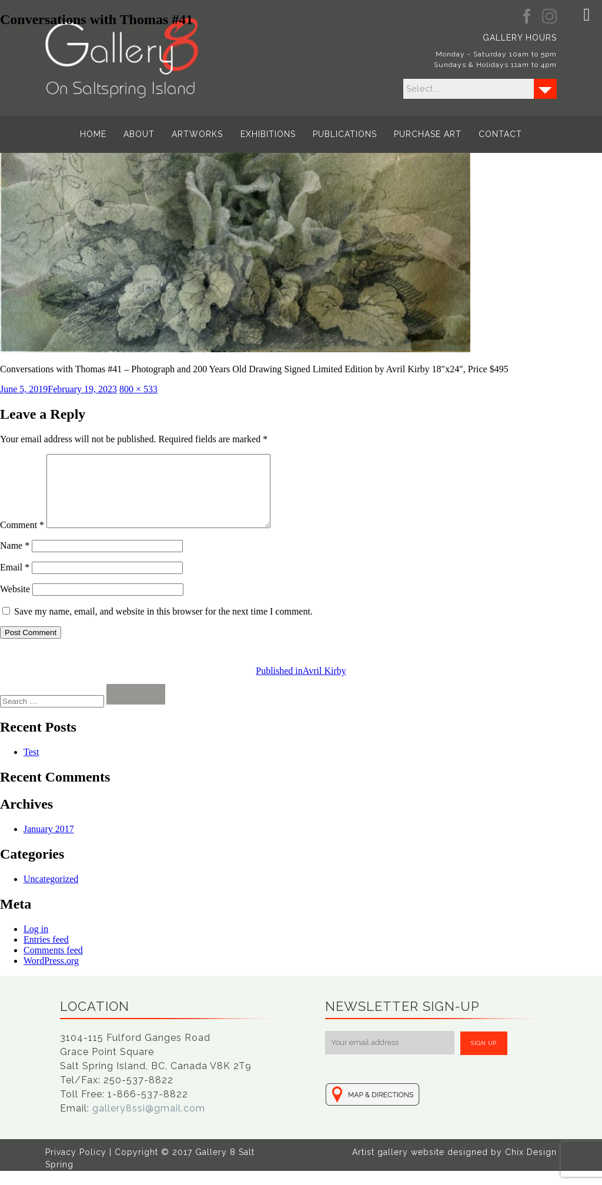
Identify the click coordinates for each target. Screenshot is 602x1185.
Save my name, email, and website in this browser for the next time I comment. (163, 625)
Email (14, 581)
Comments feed (53, 964)
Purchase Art (427, 134)
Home (94, 134)
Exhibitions (268, 134)
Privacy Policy (75, 1166)
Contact (500, 134)
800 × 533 (138, 389)
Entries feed (46, 954)
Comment (22, 539)
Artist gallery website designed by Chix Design (454, 1166)
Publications (345, 134)
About (139, 134)
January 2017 (49, 843)
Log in (36, 943)
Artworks (197, 134)
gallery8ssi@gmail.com (148, 1122)
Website (15, 603)
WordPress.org (51, 975)
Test (31, 766)
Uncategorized (51, 893)
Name (14, 560)
